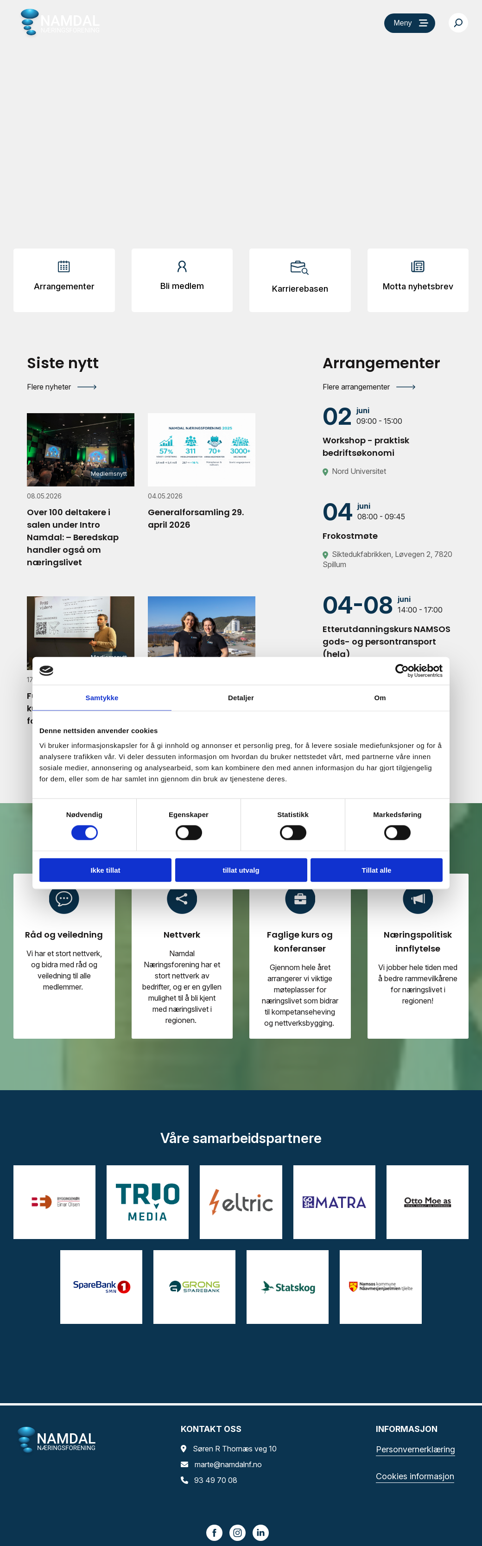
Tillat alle (377, 870)
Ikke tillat (105, 870)
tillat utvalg (240, 870)
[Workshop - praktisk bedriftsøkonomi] (389, 431)
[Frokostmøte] (389, 520)
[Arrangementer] (64, 279)
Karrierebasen (300, 289)
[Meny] (409, 23)
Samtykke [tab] (102, 698)
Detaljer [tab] (241, 698)
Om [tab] (380, 698)
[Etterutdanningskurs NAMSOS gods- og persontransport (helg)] (389, 626)
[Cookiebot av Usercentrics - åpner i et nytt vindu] (402, 671)
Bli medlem (182, 286)
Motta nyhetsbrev (418, 286)
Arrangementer (64, 286)
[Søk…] (458, 22)
